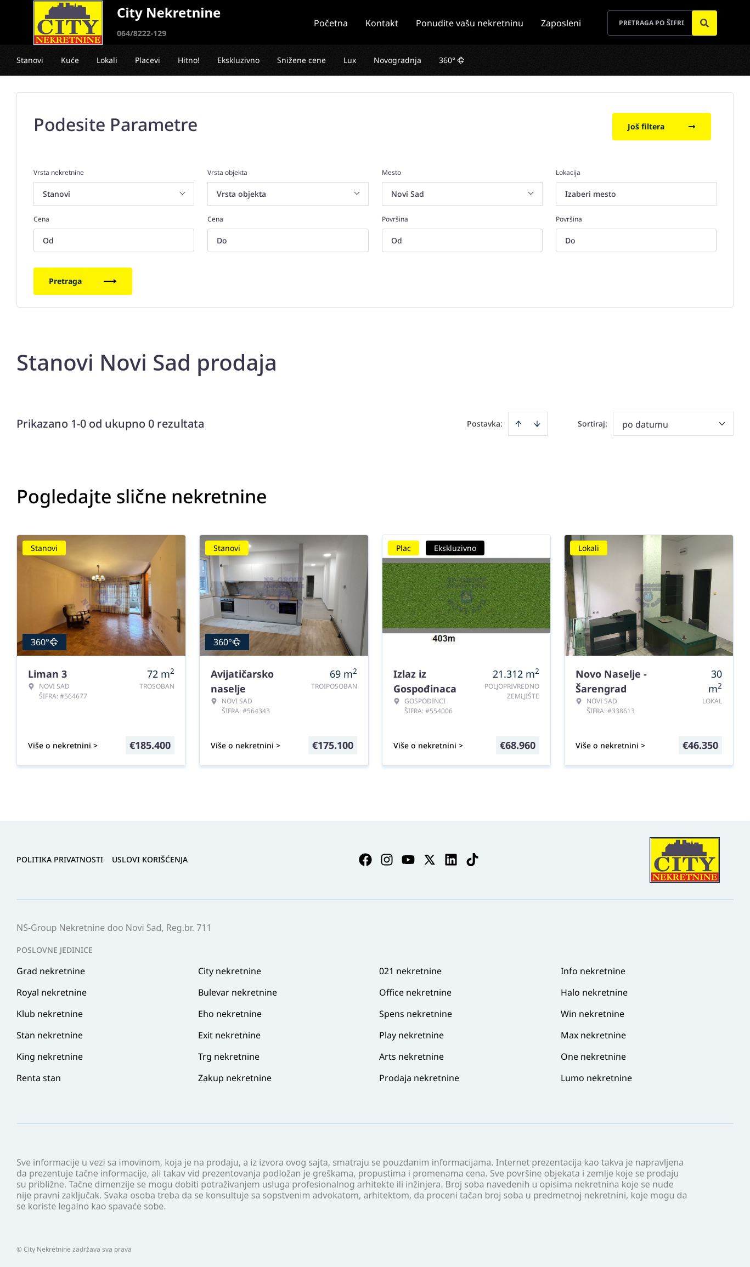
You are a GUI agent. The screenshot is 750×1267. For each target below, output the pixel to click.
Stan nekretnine (49, 1031)
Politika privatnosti (59, 856)
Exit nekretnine (229, 1031)
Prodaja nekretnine (419, 1074)
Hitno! (189, 60)
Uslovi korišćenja (150, 856)
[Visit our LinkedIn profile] (451, 856)
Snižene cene (301, 60)
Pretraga (83, 277)
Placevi (147, 60)
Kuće (70, 60)
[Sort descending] (537, 420)
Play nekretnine (411, 1031)
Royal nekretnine (51, 988)
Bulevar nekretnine (237, 988)
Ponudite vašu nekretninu (469, 23)
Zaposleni (561, 23)
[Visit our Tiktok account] (472, 856)
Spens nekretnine (415, 1010)
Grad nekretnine (50, 967)
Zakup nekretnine (235, 1074)
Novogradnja (397, 60)
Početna (331, 23)
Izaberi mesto (590, 190)
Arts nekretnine (411, 1053)
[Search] (704, 23)
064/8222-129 (141, 33)
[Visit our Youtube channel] (408, 856)
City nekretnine (229, 967)
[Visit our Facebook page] (365, 856)
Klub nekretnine (49, 1010)
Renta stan (38, 1074)
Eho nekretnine (230, 1010)
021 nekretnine (410, 967)
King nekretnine (49, 1053)
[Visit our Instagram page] (386, 856)
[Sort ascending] (518, 420)
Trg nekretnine (229, 1053)
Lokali (107, 60)
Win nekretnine (592, 1010)
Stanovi (29, 60)
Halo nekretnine (594, 988)
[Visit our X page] (429, 856)
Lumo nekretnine (596, 1074)
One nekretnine (593, 1053)
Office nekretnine (415, 988)
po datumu (645, 420)
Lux (349, 60)
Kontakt (381, 23)
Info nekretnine (593, 967)
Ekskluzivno (238, 60)
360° (452, 60)
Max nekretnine (593, 1031)
